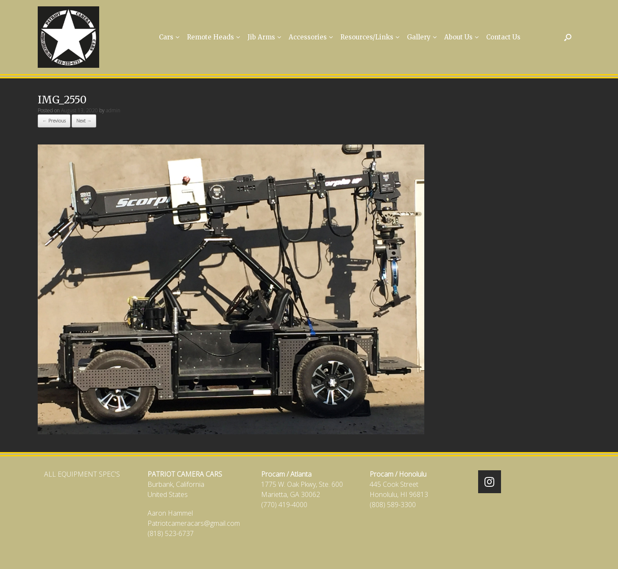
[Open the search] (567, 37)
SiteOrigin (303, 553)
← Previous (54, 120)
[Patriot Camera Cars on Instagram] (489, 481)
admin (113, 110)
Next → (84, 120)
